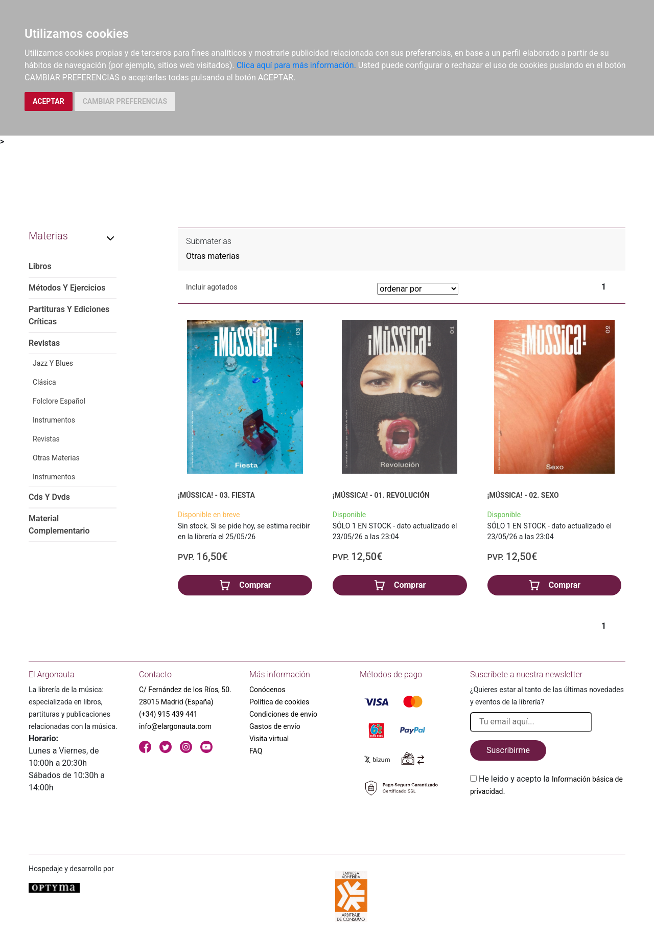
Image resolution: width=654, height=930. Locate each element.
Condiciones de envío (283, 714)
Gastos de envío (274, 726)
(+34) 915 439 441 (168, 714)
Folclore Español (59, 401)
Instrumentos (54, 420)
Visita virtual (269, 739)
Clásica (44, 382)
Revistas (46, 439)
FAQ (255, 751)
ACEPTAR (48, 101)
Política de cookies (279, 702)
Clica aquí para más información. (296, 65)
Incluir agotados (211, 287)
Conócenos (267, 689)
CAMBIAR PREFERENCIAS (125, 101)
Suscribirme (508, 750)
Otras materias (213, 256)
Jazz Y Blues (53, 363)
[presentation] (547, 822)
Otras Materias (56, 458)
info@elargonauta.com (175, 726)
